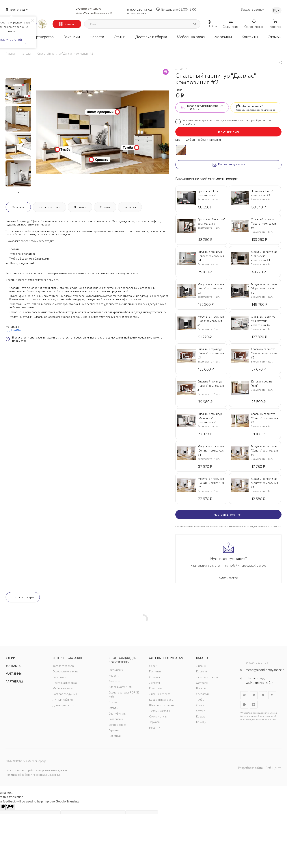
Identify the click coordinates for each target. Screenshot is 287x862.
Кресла (200, 716)
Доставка (80, 207)
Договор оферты (63, 705)
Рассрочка (59, 677)
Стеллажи (202, 693)
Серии (153, 665)
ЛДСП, (9, 330)
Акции (10, 658)
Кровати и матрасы (161, 699)
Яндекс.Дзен (254, 705)
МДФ (17, 330)
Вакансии (114, 681)
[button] (18, 192)
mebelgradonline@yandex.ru (265, 670)
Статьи (113, 702)
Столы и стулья (158, 716)
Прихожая (155, 688)
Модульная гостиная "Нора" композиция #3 (210, 288)
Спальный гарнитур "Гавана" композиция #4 (210, 256)
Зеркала (154, 722)
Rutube (263, 695)
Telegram (254, 695)
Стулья (200, 710)
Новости (114, 675)
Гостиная (155, 671)
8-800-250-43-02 (139, 9)
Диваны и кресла (159, 693)
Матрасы (202, 682)
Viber (272, 695)
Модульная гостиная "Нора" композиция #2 (264, 288)
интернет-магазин (136, 13)
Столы (200, 705)
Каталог (203, 658)
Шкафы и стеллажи (161, 705)
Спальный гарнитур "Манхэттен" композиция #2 (263, 321)
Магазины (13, 673)
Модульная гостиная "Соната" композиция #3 (264, 450)
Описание (18, 207)
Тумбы (200, 699)
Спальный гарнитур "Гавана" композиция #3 (210, 353)
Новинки (154, 727)
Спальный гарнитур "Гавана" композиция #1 (210, 385)
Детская (154, 682)
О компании (116, 670)
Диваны (201, 665)
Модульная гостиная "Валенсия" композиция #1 (264, 256)
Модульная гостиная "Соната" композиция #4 (210, 450)
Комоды (201, 722)
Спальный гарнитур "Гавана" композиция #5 (264, 223)
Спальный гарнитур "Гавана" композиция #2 (264, 353)
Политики (115, 735)
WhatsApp (244, 705)
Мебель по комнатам (166, 658)
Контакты (13, 665)
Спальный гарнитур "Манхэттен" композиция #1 (209, 418)
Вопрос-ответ (117, 724)
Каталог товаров (63, 665)
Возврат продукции (65, 693)
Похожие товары (23, 597)
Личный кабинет (63, 699)
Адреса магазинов (120, 686)
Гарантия (130, 207)
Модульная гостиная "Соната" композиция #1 (264, 483)
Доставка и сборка (65, 682)
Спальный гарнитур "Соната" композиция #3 (264, 418)
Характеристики (49, 207)
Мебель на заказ (63, 688)
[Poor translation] (10, 807)
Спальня (154, 677)
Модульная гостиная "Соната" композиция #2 (210, 483)
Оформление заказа (66, 671)
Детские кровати (207, 677)
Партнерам (14, 681)
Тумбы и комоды (159, 710)
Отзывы (105, 207)
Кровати (201, 671)
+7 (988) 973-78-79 (89, 9)
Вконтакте (244, 695)
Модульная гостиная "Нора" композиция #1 (210, 321)
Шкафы (201, 688)
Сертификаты (117, 713)
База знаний (116, 719)
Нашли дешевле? (252, 106)
